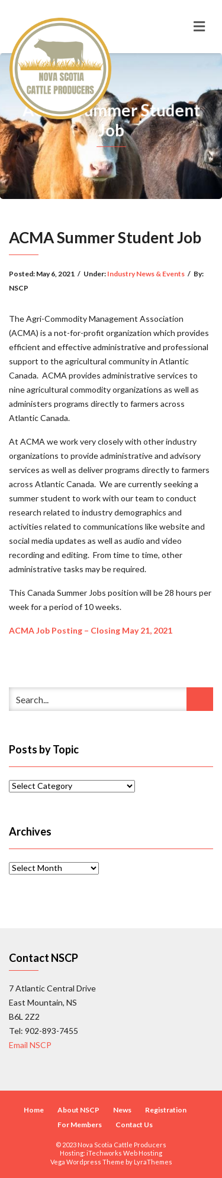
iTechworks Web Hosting (124, 1153)
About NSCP (78, 1109)
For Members (79, 1124)
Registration (165, 1109)
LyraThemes (153, 1162)
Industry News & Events (146, 273)
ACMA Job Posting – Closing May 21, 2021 (90, 630)
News (122, 1109)
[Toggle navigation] (199, 26)
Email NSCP (30, 1045)
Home (34, 1109)
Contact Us (134, 1124)
